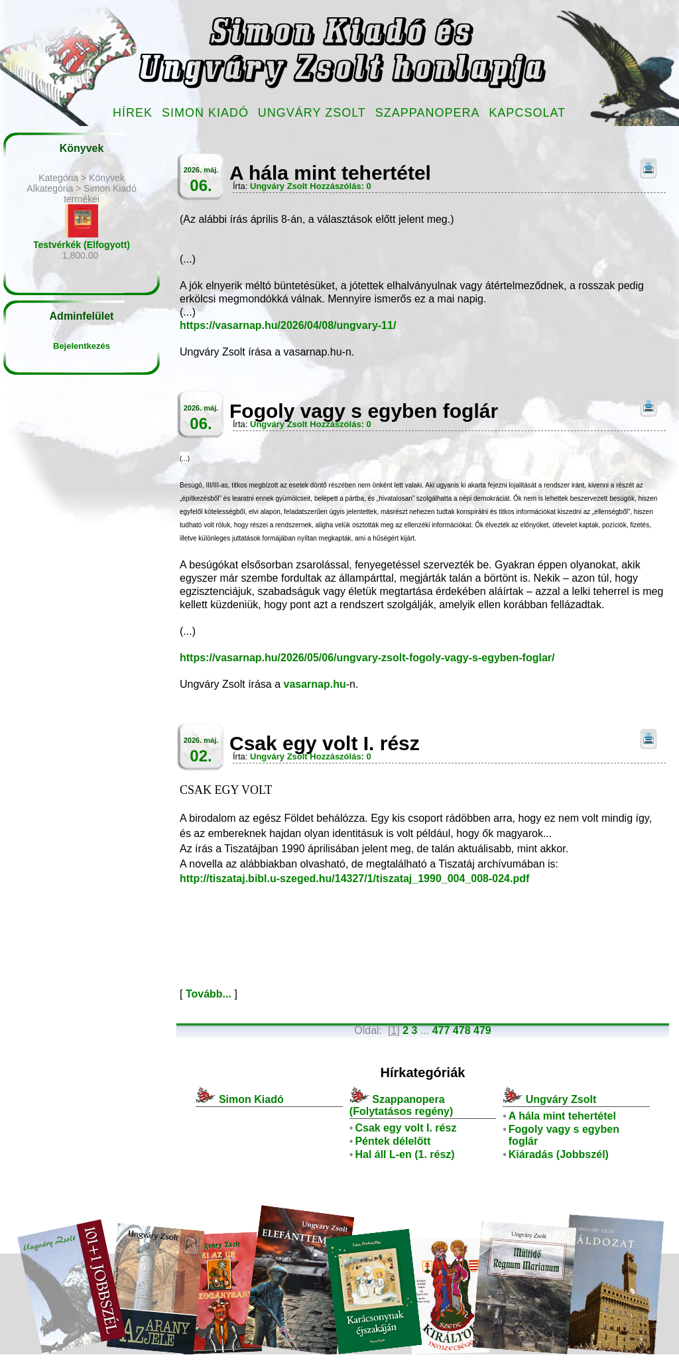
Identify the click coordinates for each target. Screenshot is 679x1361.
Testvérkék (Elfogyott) (81, 244)
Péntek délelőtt (392, 1141)
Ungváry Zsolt (312, 112)
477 (441, 1030)
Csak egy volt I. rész (405, 1128)
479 (482, 1030)
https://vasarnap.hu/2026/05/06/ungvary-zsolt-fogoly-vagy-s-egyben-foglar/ (367, 657)
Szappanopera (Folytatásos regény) (401, 1105)
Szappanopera (427, 112)
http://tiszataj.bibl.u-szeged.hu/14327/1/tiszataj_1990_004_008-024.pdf (354, 878)
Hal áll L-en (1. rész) (404, 1154)
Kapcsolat (527, 112)
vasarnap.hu (315, 684)
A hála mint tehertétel (562, 1116)
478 (462, 1030)
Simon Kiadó (205, 112)
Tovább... (208, 994)
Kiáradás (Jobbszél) (559, 1154)
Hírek (133, 112)
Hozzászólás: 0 (340, 186)
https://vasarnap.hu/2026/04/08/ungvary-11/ (288, 325)
